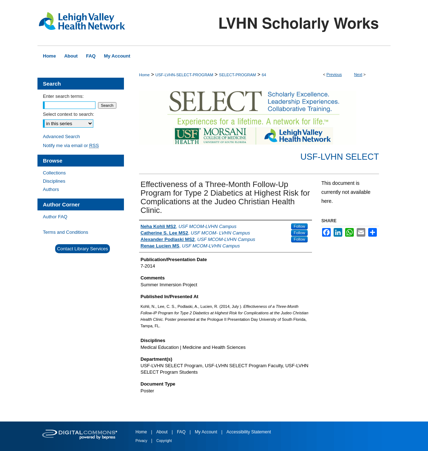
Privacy (141, 441)
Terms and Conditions (65, 232)
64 (264, 75)
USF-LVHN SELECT (339, 156)
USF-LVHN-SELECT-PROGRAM (184, 75)
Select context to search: (68, 114)
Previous (334, 74)
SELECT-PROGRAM (237, 75)
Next (358, 74)
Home (144, 75)
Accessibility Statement (249, 431)
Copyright (164, 441)
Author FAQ (55, 216)
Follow (299, 226)
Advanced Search (61, 136)
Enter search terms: (63, 96)
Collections (54, 173)
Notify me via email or (71, 145)
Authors (51, 189)
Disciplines (54, 181)
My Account (206, 431)
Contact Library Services (82, 248)
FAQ (182, 431)
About (162, 431)
